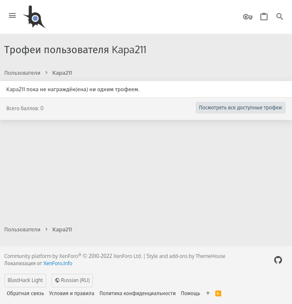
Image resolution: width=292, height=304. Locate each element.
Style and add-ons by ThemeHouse (186, 256)
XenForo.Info (57, 263)
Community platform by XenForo (73, 256)
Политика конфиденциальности (137, 293)
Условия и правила (71, 293)
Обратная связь (25, 293)
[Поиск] (280, 17)
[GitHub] (278, 260)
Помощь (190, 293)
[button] (12, 15)
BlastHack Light (25, 280)
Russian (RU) (72, 280)
